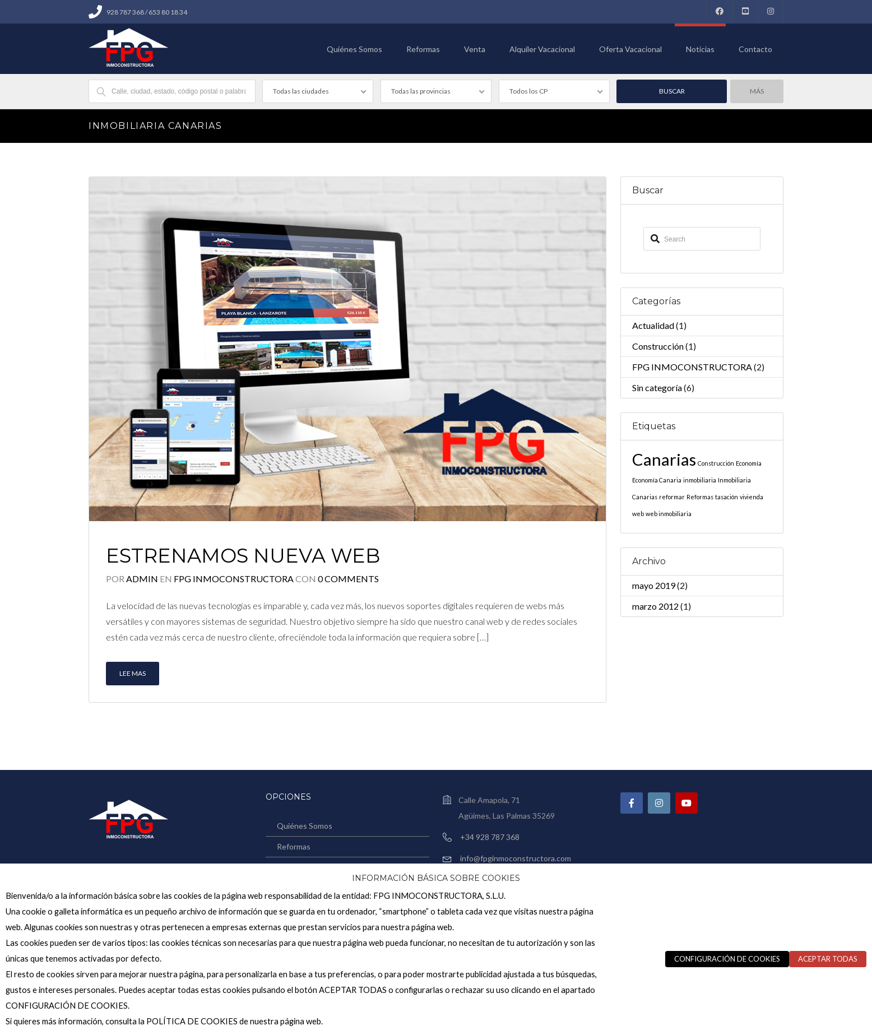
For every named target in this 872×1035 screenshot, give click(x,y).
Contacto (755, 49)
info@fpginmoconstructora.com (515, 858)
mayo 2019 (653, 585)
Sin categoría (657, 387)
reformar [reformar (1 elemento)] (672, 496)
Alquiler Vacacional (542, 49)
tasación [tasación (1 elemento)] (726, 496)
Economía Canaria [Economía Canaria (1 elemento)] (656, 480)
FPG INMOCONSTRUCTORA (234, 578)
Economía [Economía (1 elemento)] (749, 463)
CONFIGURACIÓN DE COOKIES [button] (727, 958)
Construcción (658, 346)
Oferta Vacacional (630, 49)
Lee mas (132, 673)
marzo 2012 (655, 606)
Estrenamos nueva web (243, 556)
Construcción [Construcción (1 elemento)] (716, 463)
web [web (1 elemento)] (638, 513)
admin (142, 578)
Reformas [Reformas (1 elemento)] (700, 496)
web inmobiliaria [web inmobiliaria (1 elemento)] (669, 513)
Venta (474, 49)
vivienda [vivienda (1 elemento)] (751, 496)
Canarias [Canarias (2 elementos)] (664, 459)
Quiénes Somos (354, 49)
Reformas (423, 49)
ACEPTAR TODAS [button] (827, 958)
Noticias (700, 49)
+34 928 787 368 (490, 837)
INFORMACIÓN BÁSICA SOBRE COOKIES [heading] (436, 878)
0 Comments (348, 578)
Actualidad (653, 325)
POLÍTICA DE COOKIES (192, 1021)
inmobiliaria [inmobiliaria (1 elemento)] (699, 480)
